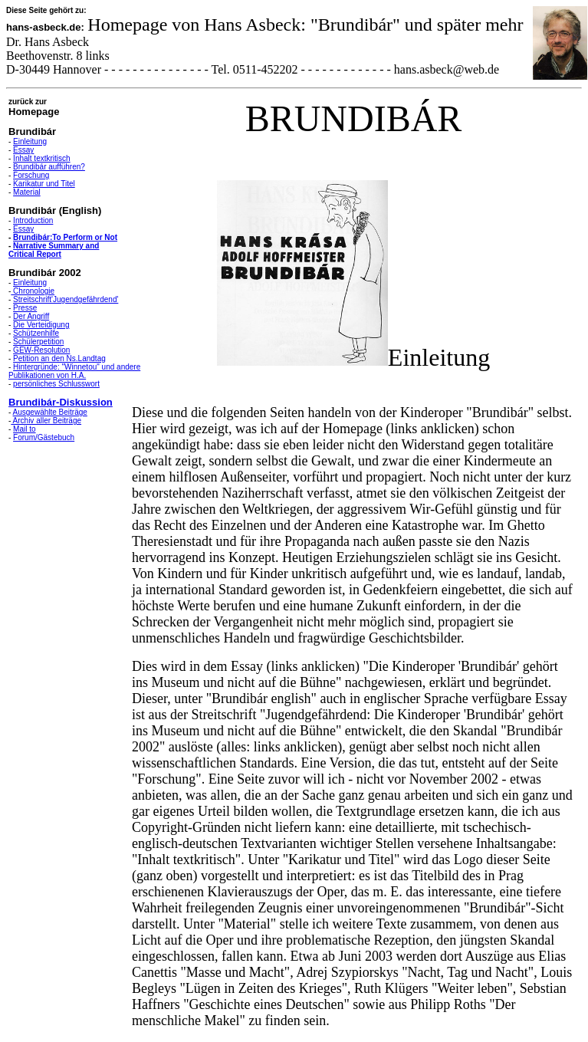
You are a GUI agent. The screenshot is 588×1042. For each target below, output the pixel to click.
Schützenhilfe (36, 333)
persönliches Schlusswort (56, 384)
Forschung (31, 175)
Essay (23, 150)
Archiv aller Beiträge (46, 420)
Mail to (24, 429)
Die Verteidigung (41, 324)
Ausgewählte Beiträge (50, 412)
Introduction (33, 220)
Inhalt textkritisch (41, 158)
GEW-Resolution (41, 350)
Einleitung (30, 141)
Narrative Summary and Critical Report (53, 250)
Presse (25, 308)
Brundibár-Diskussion (60, 402)
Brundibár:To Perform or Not (65, 237)
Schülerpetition (38, 341)
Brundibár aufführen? (49, 167)
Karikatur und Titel (44, 183)
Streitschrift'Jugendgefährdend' (65, 299)
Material (27, 192)
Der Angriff (31, 316)
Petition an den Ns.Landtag (59, 358)
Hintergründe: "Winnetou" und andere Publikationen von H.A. (74, 371)
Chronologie (32, 291)
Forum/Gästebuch (43, 437)
